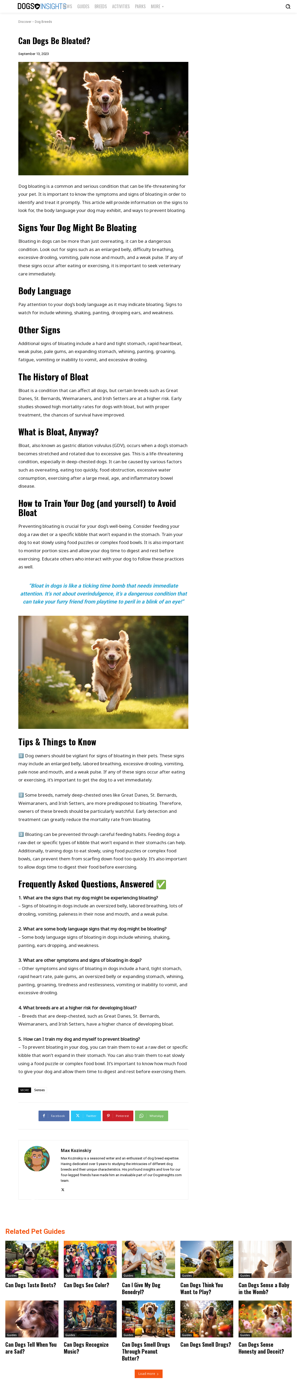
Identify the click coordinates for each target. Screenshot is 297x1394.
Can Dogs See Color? (86, 1285)
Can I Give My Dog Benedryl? (141, 1288)
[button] (288, 6)
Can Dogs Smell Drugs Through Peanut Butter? (146, 1351)
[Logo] (33, 6)
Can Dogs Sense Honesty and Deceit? (261, 1347)
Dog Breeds (43, 22)
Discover (24, 22)
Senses (39, 1090)
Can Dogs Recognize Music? (86, 1347)
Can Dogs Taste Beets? (30, 1285)
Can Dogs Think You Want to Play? (201, 1288)
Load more (148, 1373)
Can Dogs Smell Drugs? (205, 1344)
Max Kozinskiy (76, 1150)
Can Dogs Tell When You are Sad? (31, 1347)
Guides (12, 1275)
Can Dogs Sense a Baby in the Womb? (264, 1288)
